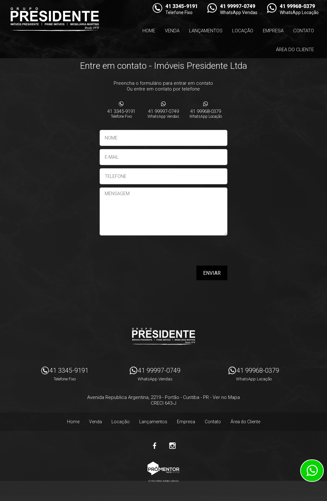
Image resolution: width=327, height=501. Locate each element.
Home (148, 31)
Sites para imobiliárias (163, 481)
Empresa (273, 31)
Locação (242, 31)
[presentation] (186, 252)
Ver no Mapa (226, 397)
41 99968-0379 (205, 113)
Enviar (212, 273)
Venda (172, 31)
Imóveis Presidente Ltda (163, 336)
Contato (303, 31)
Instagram (172, 445)
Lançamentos (206, 31)
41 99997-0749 (163, 113)
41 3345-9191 (121, 113)
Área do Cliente (295, 49)
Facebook (154, 445)
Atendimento (312, 470)
